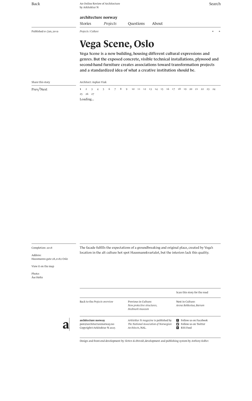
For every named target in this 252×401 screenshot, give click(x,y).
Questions (136, 23)
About (157, 23)
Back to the (96, 301)
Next (43, 89)
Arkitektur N (90, 7)
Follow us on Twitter (190, 324)
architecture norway (98, 17)
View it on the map (43, 266)
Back (36, 4)
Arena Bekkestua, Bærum (190, 305)
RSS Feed (184, 327)
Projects (110, 23)
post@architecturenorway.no (97, 324)
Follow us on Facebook (192, 320)
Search (215, 4)
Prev (35, 89)
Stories (85, 23)
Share (41, 82)
